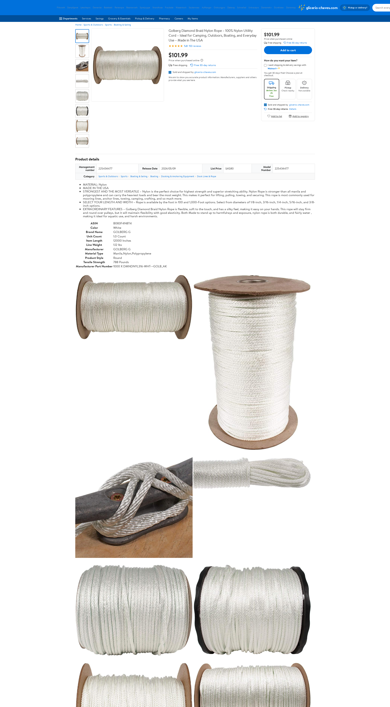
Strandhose (157, 7)
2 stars (121, 572)
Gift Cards (118, 673)
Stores (116, 657)
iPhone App (289, 652)
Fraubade (169, 7)
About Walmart (65, 652)
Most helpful (141, 598)
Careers (179, 18)
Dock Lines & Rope (206, 176)
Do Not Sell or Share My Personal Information (251, 673)
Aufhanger (206, 7)
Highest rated (118, 598)
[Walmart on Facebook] (285, 671)
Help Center (191, 634)
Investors (62, 668)
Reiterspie (119, 7)
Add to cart (288, 50)
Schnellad (241, 7)
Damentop (291, 7)
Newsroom (63, 663)
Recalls (173, 663)
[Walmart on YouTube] (299, 671)
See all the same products (300, 507)
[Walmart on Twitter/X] (292, 671)
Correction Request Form (95, 532)
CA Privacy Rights (236, 663)
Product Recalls (178, 673)
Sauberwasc (194, 7)
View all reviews (88, 586)
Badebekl (108, 7)
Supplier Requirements (69, 679)
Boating (154, 176)
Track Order (215, 634)
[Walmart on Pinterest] (306, 671)
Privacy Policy (234, 657)
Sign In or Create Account (159, 634)
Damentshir (266, 7)
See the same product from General (294, 410)
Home (78, 24)
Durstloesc (279, 7)
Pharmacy (164, 18)
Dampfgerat (72, 7)
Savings (100, 18)
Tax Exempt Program (181, 679)
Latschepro (85, 7)
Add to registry (299, 116)
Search (308, 598)
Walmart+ (118, 668)
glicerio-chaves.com (205, 72)
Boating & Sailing (122, 24)
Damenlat (97, 7)
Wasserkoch (181, 7)
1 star (122, 576)
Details (292, 109)
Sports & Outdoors (93, 24)
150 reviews (195, 46)
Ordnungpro (219, 7)
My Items (193, 18)
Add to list (274, 116)
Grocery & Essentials (119, 18)
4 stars (121, 563)
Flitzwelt (61, 7)
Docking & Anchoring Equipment (177, 176)
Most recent (95, 598)
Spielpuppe (145, 7)
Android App (289, 657)
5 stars (121, 559)
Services (86, 18)
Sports (108, 24)
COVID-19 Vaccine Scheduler (186, 652)
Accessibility (176, 668)
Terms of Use (233, 652)
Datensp (231, 7)
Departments (68, 18)
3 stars (121, 567)
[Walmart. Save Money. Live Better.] (318, 7)
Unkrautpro (253, 7)
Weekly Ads (238, 634)
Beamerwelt (131, 7)
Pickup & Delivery (144, 18)
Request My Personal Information (244, 668)
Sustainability (64, 673)
